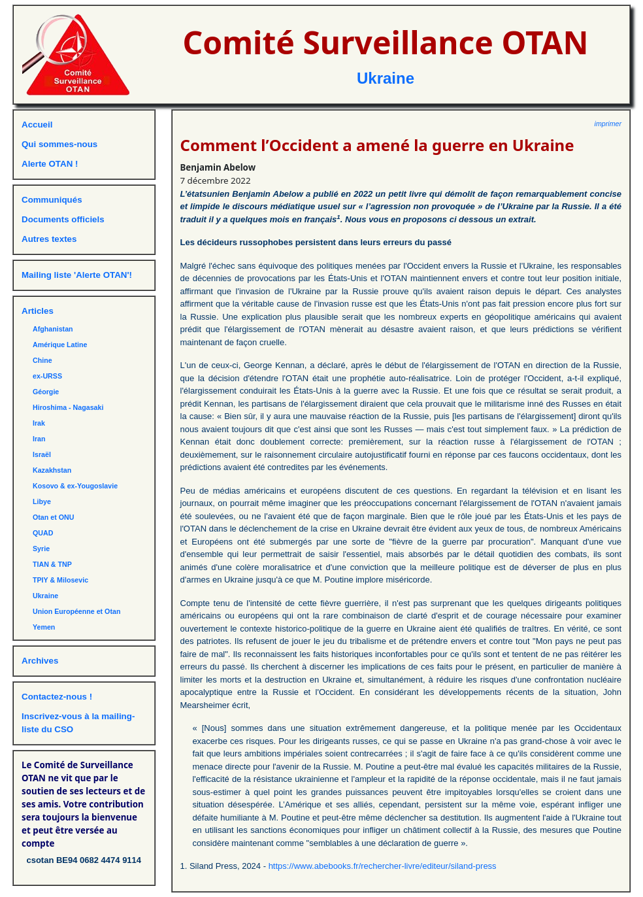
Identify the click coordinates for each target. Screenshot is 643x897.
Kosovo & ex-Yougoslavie (75, 486)
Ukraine (385, 78)
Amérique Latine (60, 344)
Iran (39, 439)
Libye (42, 501)
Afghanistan (53, 329)
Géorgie (46, 392)
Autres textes (49, 239)
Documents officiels (63, 219)
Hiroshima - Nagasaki (68, 407)
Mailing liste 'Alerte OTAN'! (77, 275)
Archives (40, 661)
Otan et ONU (53, 517)
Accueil (37, 124)
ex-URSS (47, 376)
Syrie (41, 548)
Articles (38, 311)
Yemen (44, 627)
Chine (42, 360)
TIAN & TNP (52, 564)
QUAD (43, 533)
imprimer (608, 123)
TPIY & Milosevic (60, 580)
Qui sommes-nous (59, 144)
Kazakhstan (52, 470)
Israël (42, 454)
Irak (39, 423)
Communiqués (52, 200)
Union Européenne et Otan (76, 611)
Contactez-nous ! (57, 697)
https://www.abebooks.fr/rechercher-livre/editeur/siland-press (383, 866)
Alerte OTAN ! (50, 164)
